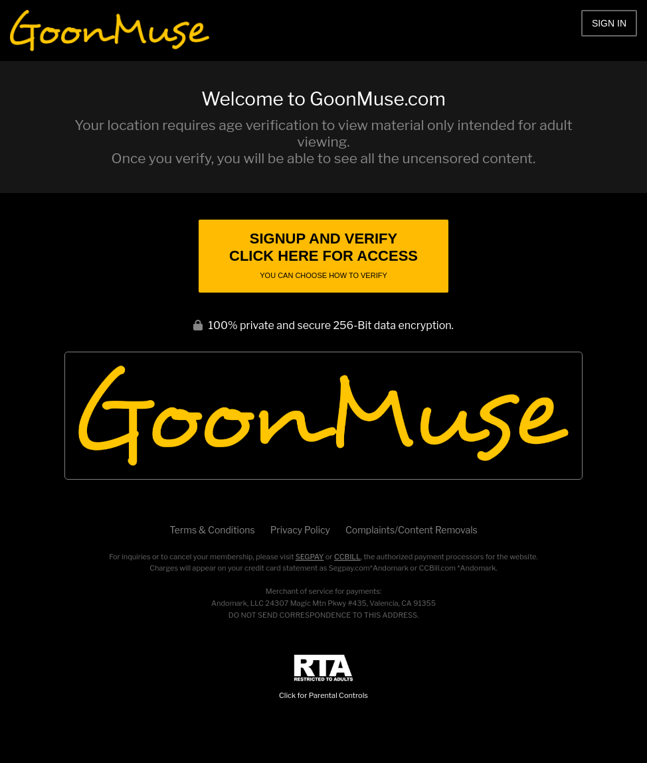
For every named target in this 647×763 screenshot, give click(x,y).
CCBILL (347, 556)
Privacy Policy (300, 529)
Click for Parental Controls (323, 677)
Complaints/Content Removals (411, 529)
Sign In (609, 23)
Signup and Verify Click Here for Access (323, 254)
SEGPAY (310, 556)
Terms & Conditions (211, 529)
